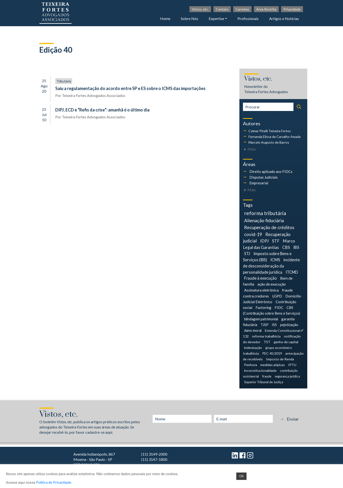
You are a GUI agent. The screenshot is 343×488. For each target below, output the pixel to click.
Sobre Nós (189, 18)
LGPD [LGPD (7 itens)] (277, 296)
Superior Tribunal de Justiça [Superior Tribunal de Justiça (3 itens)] (263, 382)
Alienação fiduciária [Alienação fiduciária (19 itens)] (264, 220)
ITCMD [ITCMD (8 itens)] (292, 272)
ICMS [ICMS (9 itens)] (275, 259)
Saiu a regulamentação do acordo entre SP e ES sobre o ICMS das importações (130, 88)
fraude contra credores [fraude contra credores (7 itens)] (268, 293)
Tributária (63, 81)
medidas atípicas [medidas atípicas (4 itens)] (272, 365)
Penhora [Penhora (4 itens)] (250, 365)
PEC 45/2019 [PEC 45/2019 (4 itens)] (272, 353)
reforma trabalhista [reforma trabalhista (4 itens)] (266, 336)
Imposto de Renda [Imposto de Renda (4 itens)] (280, 359)
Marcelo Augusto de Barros (268, 142)
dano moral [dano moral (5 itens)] (253, 330)
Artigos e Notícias (284, 18)
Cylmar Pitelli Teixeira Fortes (269, 131)
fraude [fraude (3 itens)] (266, 376)
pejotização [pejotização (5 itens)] (289, 324)
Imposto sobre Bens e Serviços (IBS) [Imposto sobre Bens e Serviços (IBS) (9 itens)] (267, 256)
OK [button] (241, 476)
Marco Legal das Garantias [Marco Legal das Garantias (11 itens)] (269, 244)
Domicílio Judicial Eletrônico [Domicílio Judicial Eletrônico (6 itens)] (272, 299)
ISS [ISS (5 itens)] (274, 324)
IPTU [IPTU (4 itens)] (292, 365)
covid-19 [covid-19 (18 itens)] (253, 234)
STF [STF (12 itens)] (275, 240)
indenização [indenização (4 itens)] (253, 348)
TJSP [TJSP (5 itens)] (264, 324)
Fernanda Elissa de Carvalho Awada (274, 137)
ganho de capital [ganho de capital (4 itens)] (286, 342)
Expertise (216, 18)
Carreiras (242, 9)
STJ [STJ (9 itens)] (247, 253)
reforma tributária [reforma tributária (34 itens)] (265, 213)
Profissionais (248, 18)
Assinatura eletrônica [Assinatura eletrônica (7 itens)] (261, 290)
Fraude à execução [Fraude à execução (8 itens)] (260, 278)
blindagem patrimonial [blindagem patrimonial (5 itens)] (261, 319)
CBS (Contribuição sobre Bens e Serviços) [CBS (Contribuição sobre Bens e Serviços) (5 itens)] (271, 310)
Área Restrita (266, 9)
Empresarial (258, 183)
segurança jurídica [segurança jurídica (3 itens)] (287, 376)
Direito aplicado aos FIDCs (271, 171)
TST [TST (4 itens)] (267, 342)
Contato (222, 9)
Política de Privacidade (53, 482)
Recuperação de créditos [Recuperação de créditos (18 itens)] (269, 227)
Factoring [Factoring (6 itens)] (263, 307)
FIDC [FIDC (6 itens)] (279, 307)
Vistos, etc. (200, 9)
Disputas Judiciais (263, 177)
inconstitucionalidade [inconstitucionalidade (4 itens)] (260, 370)
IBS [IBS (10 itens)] (296, 247)
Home (165, 18)
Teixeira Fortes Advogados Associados (93, 95)
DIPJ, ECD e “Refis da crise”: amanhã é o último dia (102, 109)
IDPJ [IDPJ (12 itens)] (264, 240)
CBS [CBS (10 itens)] (286, 247)
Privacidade (292, 9)
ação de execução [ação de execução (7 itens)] (271, 284)
